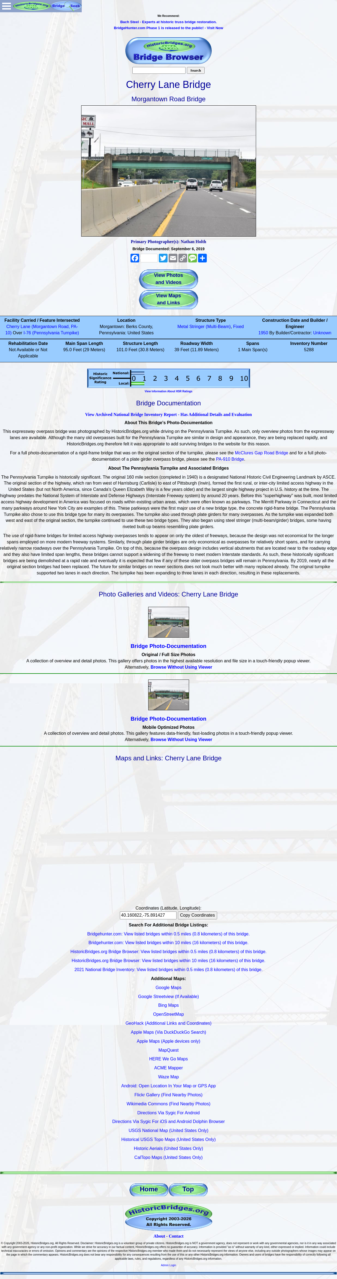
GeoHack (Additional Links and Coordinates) (169, 1023)
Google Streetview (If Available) (168, 996)
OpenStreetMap (168, 1014)
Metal (182, 326)
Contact (176, 1236)
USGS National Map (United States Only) (168, 1130)
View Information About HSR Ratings (168, 391)
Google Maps (168, 987)
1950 (263, 333)
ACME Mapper (168, 1068)
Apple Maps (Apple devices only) (168, 1041)
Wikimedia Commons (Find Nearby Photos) (169, 1103)
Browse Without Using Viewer (181, 667)
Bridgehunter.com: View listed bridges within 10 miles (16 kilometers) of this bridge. (169, 942)
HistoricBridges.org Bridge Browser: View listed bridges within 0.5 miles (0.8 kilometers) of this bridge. (169, 951)
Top (188, 1189)
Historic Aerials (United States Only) (168, 1148)
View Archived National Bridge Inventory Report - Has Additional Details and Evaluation (168, 414)
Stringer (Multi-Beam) (210, 326)
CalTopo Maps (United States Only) (168, 1157)
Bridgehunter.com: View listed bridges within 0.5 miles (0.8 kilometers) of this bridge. (168, 934)
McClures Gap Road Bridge (261, 453)
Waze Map (168, 1077)
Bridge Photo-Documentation (169, 646)
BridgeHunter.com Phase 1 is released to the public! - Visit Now (168, 28)
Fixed (238, 326)
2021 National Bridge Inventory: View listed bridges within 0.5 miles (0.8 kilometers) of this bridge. (168, 969)
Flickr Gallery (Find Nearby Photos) (169, 1095)
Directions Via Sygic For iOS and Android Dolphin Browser (168, 1121)
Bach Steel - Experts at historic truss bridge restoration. (168, 22)
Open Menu (6, 6)
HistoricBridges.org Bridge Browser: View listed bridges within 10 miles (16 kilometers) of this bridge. (168, 960)
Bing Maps (168, 1005)
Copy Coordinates (197, 915)
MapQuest (169, 1050)
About (159, 1236)
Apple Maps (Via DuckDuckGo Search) (168, 1032)
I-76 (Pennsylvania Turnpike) (51, 333)
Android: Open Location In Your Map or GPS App (168, 1086)
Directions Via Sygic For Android (168, 1112)
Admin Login (168, 1265)
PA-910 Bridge (230, 459)
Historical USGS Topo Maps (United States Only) (168, 1139)
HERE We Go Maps (168, 1059)
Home (149, 1189)
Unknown (322, 333)
